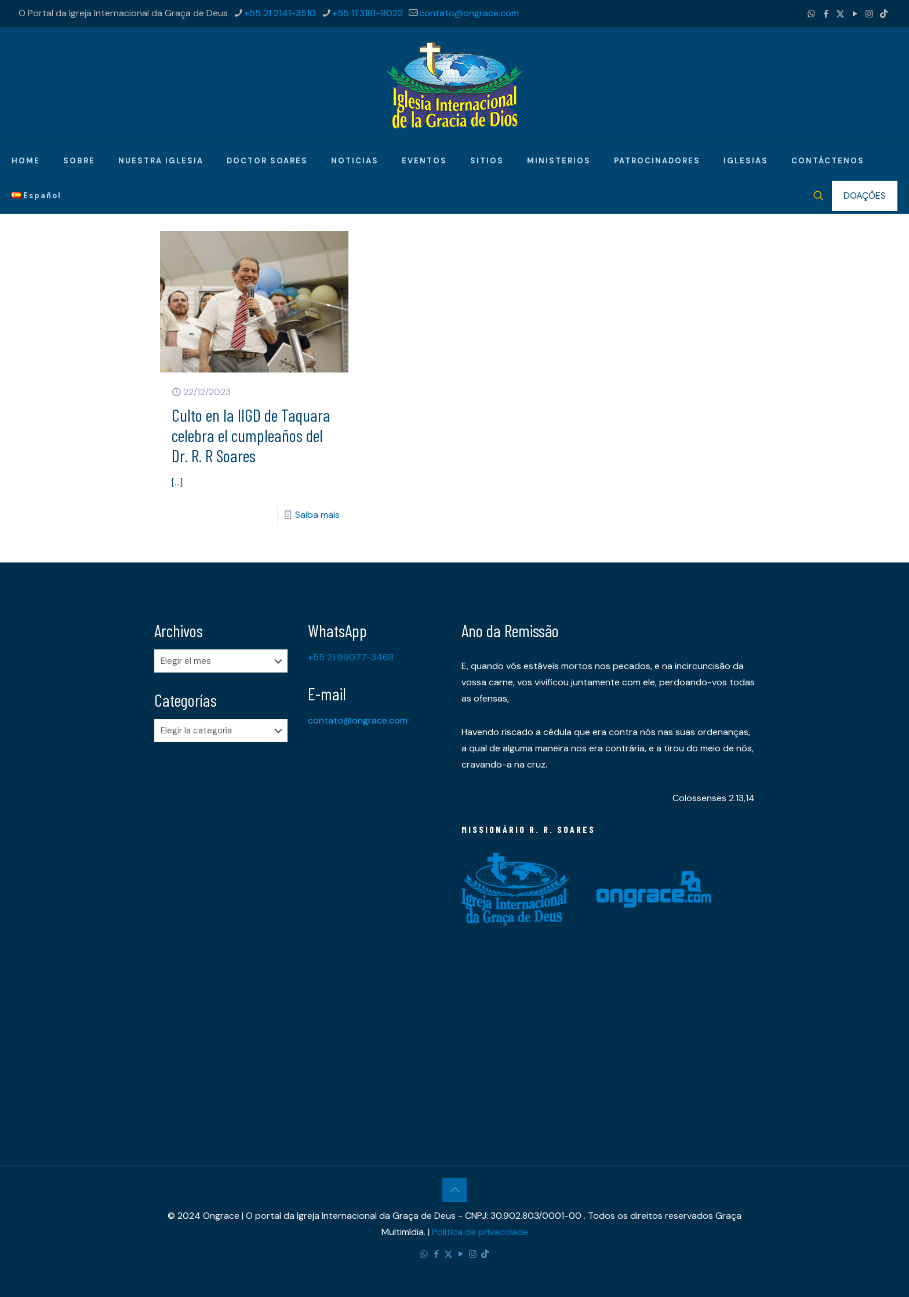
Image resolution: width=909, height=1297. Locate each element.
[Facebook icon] (825, 14)
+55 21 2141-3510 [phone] (280, 13)
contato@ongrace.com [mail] (469, 13)
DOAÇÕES (864, 195)
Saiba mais (317, 515)
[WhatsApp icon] (811, 14)
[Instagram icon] (869, 14)
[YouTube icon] (854, 14)
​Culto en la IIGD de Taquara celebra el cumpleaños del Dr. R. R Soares (251, 435)
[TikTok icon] (883, 14)
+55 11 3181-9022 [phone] (367, 13)
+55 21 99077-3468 (351, 657)
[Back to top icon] (454, 1190)
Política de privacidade (480, 1232)
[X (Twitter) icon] (840, 14)
